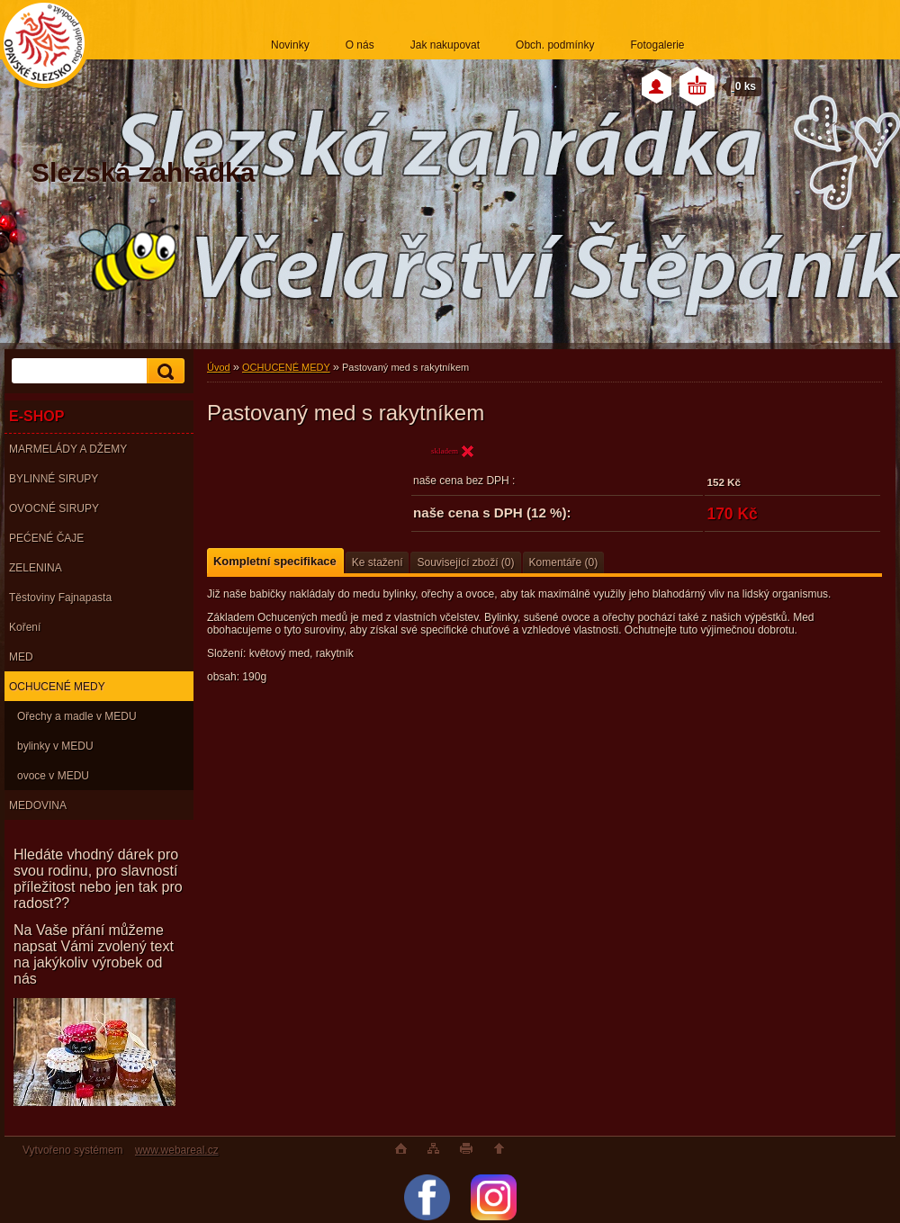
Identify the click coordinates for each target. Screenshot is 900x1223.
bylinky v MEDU (55, 746)
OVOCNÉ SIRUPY (54, 508)
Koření (24, 627)
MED (21, 657)
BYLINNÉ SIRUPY (53, 478)
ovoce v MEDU (53, 775)
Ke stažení (377, 562)
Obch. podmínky (555, 45)
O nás (360, 45)
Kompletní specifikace (275, 561)
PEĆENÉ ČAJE (46, 538)
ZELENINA (35, 568)
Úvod (218, 367)
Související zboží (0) (465, 562)
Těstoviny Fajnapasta (60, 597)
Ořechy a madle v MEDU (77, 716)
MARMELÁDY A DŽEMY (68, 449)
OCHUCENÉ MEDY (57, 686)
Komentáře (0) (563, 562)
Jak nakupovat (445, 45)
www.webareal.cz (177, 1150)
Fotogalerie (657, 45)
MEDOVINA (38, 805)
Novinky (290, 45)
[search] (162, 371)
